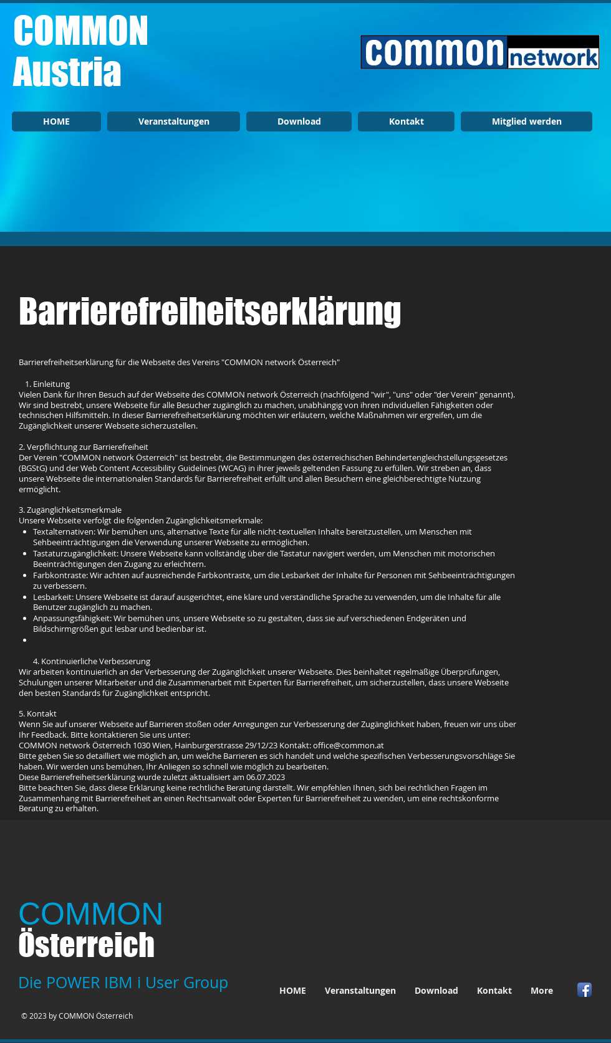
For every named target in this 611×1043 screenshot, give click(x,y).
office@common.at (348, 745)
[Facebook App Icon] (584, 990)
